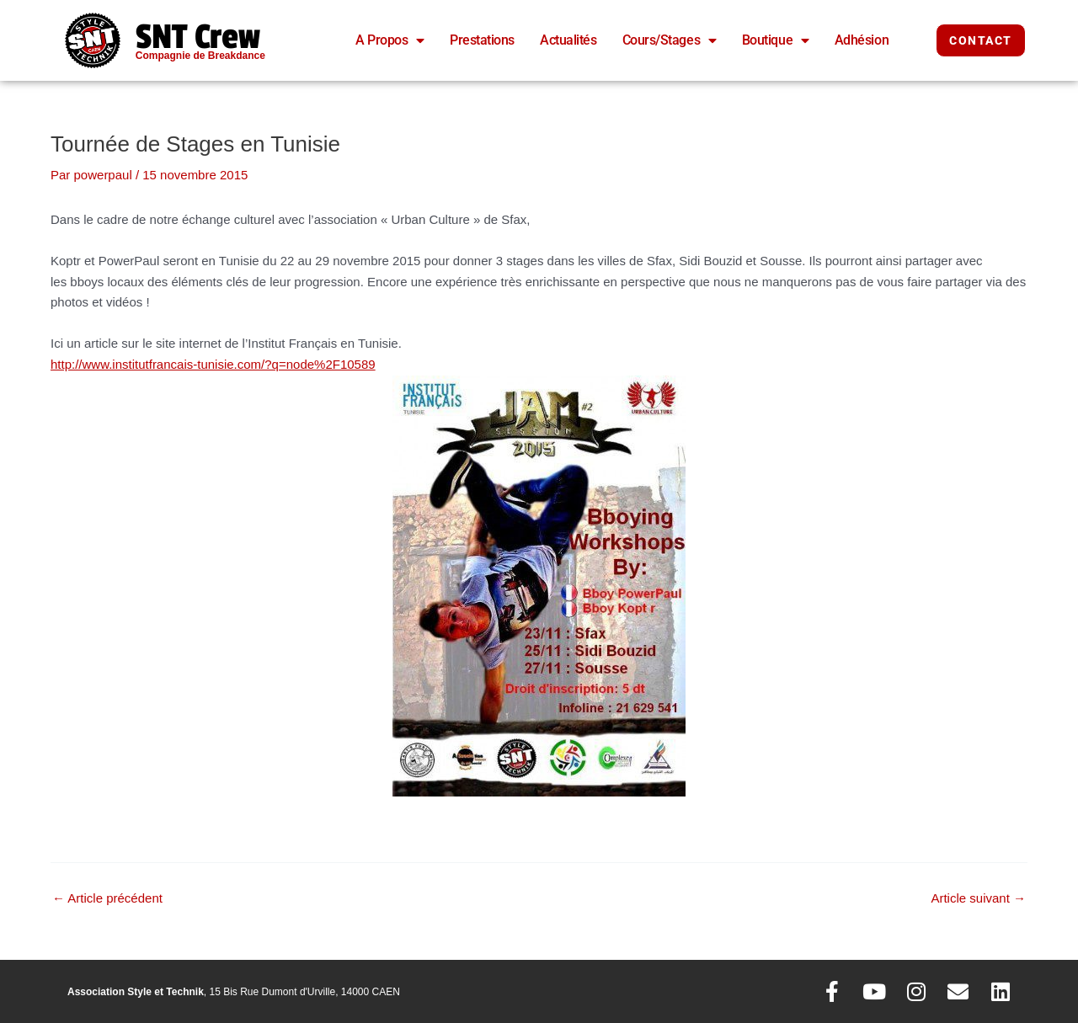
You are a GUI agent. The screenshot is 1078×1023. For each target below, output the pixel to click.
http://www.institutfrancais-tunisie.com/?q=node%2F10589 (213, 364)
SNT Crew (198, 37)
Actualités (568, 40)
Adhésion (862, 40)
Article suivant (978, 898)
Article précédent (107, 898)
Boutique (775, 40)
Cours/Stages (669, 40)
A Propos (389, 40)
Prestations (482, 40)
